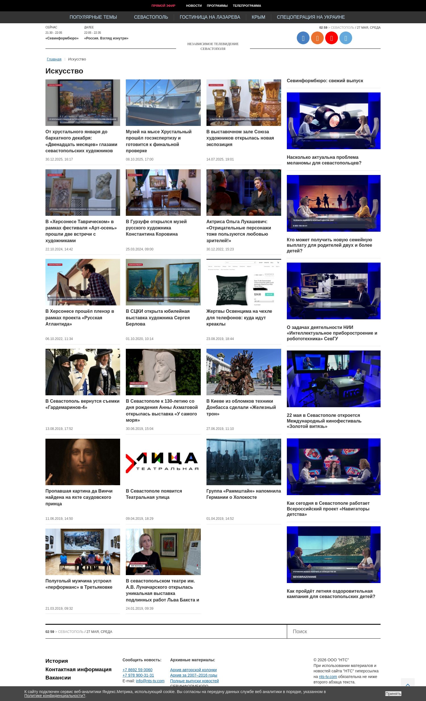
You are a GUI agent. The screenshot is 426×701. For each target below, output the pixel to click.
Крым (258, 17)
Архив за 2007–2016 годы (193, 675)
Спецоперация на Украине (311, 17)
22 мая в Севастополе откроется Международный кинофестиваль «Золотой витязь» (324, 421)
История (56, 661)
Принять (393, 693)
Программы (217, 5)
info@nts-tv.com (150, 681)
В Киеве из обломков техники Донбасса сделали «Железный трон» (241, 407)
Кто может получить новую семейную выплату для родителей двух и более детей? (329, 245)
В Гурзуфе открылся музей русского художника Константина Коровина (156, 228)
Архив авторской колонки (193, 670)
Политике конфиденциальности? (54, 695)
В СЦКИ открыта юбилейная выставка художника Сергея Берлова (158, 317)
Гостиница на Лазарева (210, 17)
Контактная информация (78, 669)
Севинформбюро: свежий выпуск (325, 80)
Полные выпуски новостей (194, 681)
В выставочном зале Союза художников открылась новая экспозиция (240, 138)
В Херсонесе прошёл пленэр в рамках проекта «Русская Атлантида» (79, 317)
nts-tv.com (328, 676)
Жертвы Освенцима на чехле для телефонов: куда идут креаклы (239, 317)
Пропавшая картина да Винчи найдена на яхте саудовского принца (78, 497)
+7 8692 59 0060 (137, 670)
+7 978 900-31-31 (138, 675)
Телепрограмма (247, 5)
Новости (194, 5)
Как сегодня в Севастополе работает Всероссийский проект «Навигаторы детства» (328, 509)
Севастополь (151, 17)
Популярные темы (93, 17)
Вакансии (58, 678)
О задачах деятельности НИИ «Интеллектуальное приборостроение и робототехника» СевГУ (332, 333)
